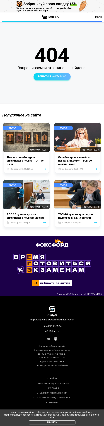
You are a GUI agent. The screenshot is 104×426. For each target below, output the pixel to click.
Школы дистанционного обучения (52, 365)
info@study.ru (52, 331)
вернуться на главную (52, 76)
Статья (12, 128)
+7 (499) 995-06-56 (52, 326)
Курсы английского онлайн (52, 346)
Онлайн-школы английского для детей (52, 350)
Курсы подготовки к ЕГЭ (52, 362)
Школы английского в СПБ (52, 358)
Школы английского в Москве (52, 354)
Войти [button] (98, 16)
